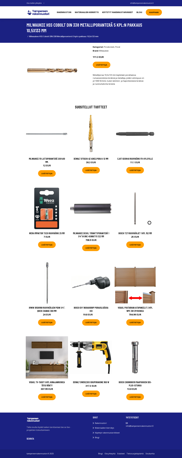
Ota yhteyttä (110, 453)
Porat (117, 47)
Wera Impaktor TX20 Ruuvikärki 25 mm (47, 233)
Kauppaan (154, 12)
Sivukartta (150, 453)
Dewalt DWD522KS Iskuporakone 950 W (91, 382)
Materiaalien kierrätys (87, 12)
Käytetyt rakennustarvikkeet (117, 12)
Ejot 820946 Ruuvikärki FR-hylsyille (135, 158)
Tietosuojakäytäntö (135, 453)
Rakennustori (64, 12)
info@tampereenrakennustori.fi (142, 3)
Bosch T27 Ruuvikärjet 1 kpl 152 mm (135, 233)
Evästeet (121, 453)
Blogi (139, 12)
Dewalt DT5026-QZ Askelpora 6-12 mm (91, 158)
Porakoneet (109, 47)
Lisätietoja (101, 65)
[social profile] (44, 3)
